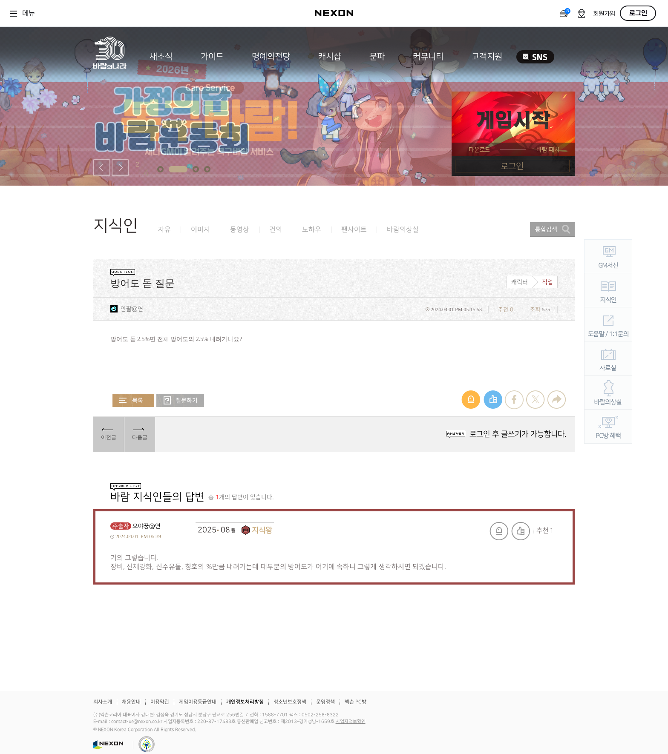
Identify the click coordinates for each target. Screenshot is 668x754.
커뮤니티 (428, 56)
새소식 (161, 56)
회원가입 (604, 13)
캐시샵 (329, 56)
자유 (164, 229)
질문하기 (180, 400)
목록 (133, 400)
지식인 (115, 226)
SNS (535, 56)
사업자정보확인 (351, 721)
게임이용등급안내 (197, 702)
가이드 (212, 56)
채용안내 (131, 702)
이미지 (200, 229)
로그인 (638, 13)
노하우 (311, 229)
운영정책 (325, 702)
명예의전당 (271, 56)
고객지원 (487, 56)
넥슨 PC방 (355, 702)
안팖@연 (132, 309)
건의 (275, 229)
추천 (520, 531)
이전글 (108, 437)
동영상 (239, 229)
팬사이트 (354, 229)
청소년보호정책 (290, 702)
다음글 (139, 437)
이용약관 (159, 702)
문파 (377, 56)
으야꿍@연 (146, 526)
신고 (498, 531)
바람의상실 (403, 229)
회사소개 (102, 702)
